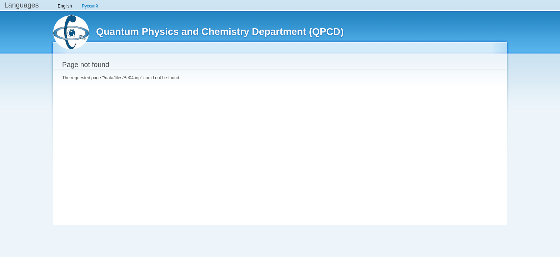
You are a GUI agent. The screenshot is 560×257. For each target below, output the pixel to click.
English (65, 6)
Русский (90, 6)
